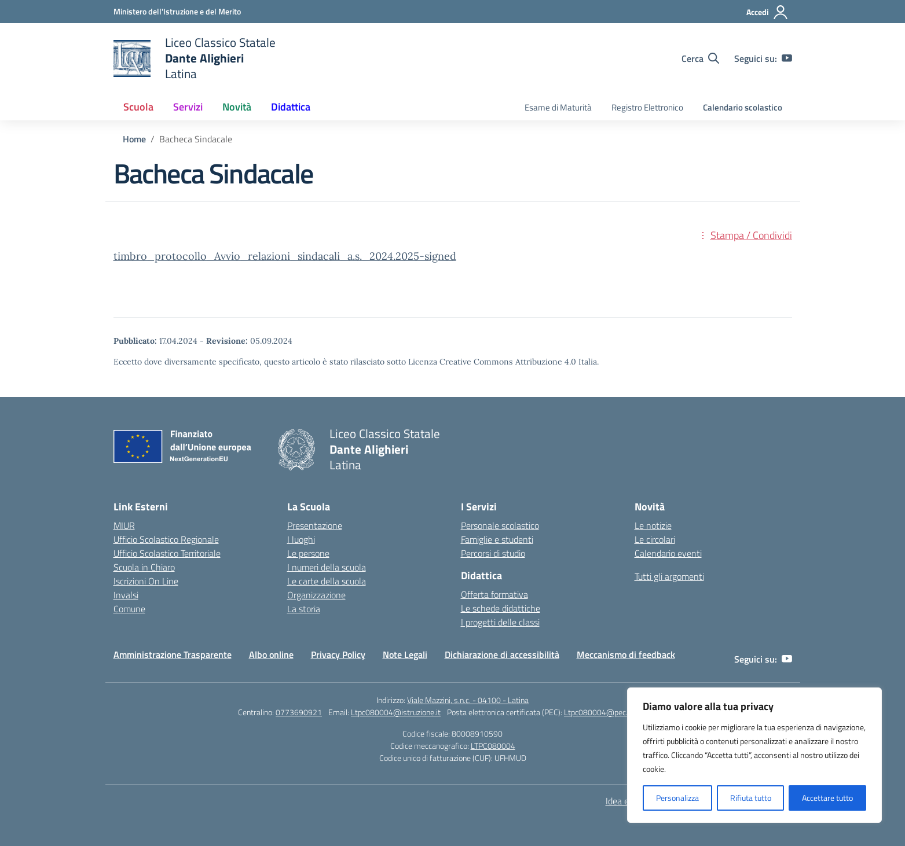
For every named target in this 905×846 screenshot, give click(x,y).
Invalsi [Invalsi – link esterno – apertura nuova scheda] (125, 595)
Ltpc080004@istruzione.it (396, 712)
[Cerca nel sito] (700, 58)
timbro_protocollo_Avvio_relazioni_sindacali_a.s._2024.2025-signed (284, 256)
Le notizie (653, 525)
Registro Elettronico (647, 107)
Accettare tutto (827, 798)
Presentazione (314, 525)
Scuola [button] (138, 107)
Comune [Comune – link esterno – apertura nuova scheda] (129, 609)
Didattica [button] (290, 107)
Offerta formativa (494, 594)
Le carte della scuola (326, 581)
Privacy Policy (338, 654)
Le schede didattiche (500, 608)
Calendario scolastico (742, 107)
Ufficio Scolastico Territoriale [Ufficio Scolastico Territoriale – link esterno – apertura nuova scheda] (167, 553)
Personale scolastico (500, 525)
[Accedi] (767, 12)
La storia (303, 609)
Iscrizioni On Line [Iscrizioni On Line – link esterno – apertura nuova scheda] (145, 581)
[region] (754, 755)
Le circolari (655, 539)
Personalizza (677, 798)
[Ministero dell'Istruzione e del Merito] (177, 11)
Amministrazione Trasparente (172, 654)
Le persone (308, 553)
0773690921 (299, 712)
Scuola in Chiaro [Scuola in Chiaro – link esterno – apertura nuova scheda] (144, 567)
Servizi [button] (188, 107)
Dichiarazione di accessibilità (502, 654)
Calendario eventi (668, 553)
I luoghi (301, 539)
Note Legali (405, 654)
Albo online (271, 654)
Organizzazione (316, 595)
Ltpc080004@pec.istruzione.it (615, 712)
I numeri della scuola (326, 567)
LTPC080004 (493, 746)
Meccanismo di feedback (626, 654)
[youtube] (787, 58)
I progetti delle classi (500, 622)
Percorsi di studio (493, 553)
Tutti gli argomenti (669, 576)
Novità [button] (236, 107)
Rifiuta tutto (750, 798)
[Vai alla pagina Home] (134, 139)
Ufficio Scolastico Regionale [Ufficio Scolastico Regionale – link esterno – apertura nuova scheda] (166, 539)
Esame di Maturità (558, 107)
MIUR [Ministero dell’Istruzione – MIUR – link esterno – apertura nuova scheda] (124, 525)
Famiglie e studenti (497, 539)
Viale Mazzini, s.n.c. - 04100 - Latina (468, 700)
